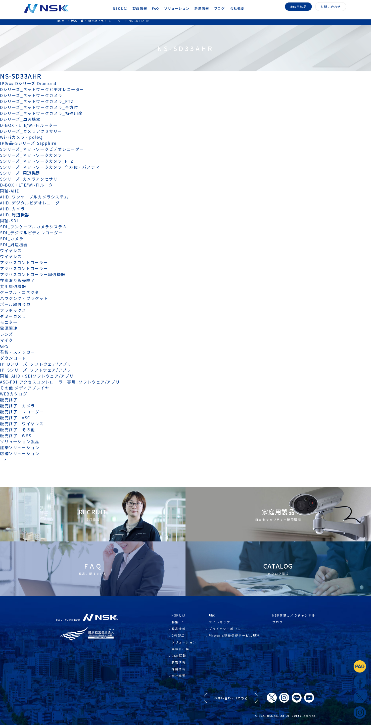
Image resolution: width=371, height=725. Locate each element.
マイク (6, 340)
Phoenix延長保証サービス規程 (234, 701)
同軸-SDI (9, 221)
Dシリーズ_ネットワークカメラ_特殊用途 (41, 113)
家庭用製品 (298, 6)
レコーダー (116, 21)
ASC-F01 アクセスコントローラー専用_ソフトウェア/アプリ (60, 382)
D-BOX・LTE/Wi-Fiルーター (28, 125)
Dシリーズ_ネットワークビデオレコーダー (42, 89)
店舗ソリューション (19, 453)
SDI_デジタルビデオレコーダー (31, 233)
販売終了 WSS (16, 435)
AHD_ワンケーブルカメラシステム (34, 197)
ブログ (277, 688)
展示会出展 (180, 715)
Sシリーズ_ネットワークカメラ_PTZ (36, 161)
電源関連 (8, 328)
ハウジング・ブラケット (24, 298)
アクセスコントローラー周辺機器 (32, 274)
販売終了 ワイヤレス (22, 424)
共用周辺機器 (13, 286)
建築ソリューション (19, 447)
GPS (4, 346)
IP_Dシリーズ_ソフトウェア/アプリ (35, 364)
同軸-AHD (10, 191)
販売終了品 (96, 21)
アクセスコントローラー (24, 262)
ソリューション (184, 708)
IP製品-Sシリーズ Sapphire (28, 143)
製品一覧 (77, 21)
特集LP (178, 688)
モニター (8, 322)
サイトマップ (219, 688)
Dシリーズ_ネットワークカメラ (31, 95)
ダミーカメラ (13, 316)
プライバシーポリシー (227, 695)
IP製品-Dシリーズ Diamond (28, 83)
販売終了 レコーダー (24, 412)
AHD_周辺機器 (14, 215)
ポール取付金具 (15, 304)
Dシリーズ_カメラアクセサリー (31, 131)
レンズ (6, 334)
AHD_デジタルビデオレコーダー (32, 203)
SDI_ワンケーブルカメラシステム (33, 227)
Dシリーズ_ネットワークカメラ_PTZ (37, 101)
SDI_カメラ (11, 239)
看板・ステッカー (17, 352)
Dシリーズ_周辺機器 (20, 119)
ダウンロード (13, 358)
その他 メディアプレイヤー (27, 388)
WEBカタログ (13, 394)
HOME (61, 21)
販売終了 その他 (17, 430)
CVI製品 (178, 701)
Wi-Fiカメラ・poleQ (21, 137)
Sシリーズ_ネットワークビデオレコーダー (42, 149)
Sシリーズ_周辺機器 (20, 173)
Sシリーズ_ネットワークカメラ (31, 155)
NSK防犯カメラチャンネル (293, 681)
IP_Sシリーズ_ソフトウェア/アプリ (35, 370)
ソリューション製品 (19, 441)
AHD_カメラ (12, 209)
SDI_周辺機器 (14, 244)
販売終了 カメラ (19, 406)
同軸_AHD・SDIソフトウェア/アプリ (37, 376)
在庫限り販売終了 (17, 280)
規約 (212, 681)
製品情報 (179, 695)
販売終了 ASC (15, 418)
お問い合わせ (331, 6)
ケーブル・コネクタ (19, 292)
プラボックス (13, 310)
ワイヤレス (11, 250)
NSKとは (179, 681)
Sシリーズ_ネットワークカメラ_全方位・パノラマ (50, 167)
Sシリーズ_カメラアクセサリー (31, 179)
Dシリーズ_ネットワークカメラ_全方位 (39, 107)
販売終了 (8, 400)
